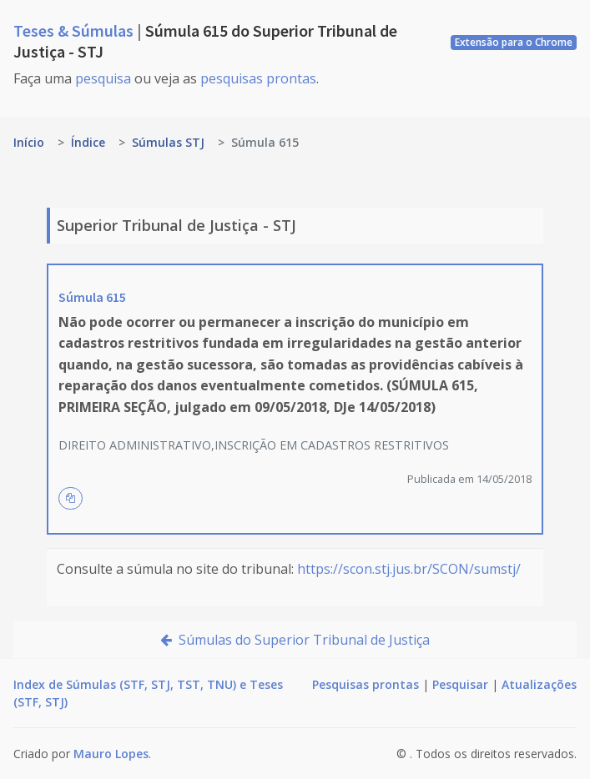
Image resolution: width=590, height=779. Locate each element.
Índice (88, 142)
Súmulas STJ (168, 142)
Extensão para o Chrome (513, 42)
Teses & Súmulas (75, 30)
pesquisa (103, 78)
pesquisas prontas (258, 78)
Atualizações (539, 684)
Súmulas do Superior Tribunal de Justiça (295, 640)
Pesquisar (460, 684)
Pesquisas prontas (365, 684)
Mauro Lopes (111, 753)
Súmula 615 (92, 297)
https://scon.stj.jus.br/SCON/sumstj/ (409, 569)
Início (28, 142)
